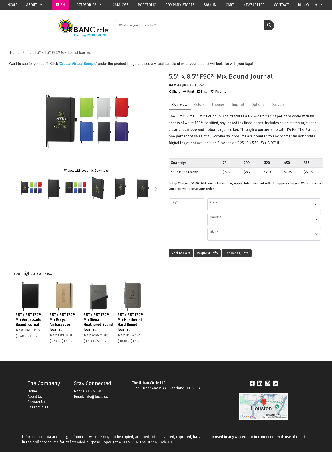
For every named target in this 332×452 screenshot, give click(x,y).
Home (32, 391)
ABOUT (31, 5)
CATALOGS (120, 5)
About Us (35, 396)
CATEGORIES (86, 5)
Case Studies (38, 407)
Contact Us (36, 402)
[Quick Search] (189, 25)
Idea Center (307, 5)
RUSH (60, 5)
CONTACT (281, 5)
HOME (12, 5)
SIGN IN (210, 5)
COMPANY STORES (180, 5)
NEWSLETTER (254, 5)
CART (230, 5)
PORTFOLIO (147, 5)
